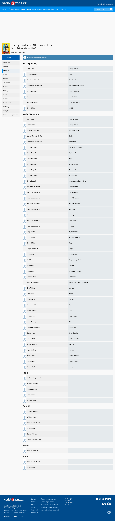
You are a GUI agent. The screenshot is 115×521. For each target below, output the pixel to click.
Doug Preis (31, 361)
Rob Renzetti (31, 400)
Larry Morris (31, 125)
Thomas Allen (32, 74)
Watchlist (54, 9)
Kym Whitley (31, 350)
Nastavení (68, 504)
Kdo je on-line (69, 502)
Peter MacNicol (32, 102)
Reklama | (7, 513)
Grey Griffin (31, 108)
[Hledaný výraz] (103, 9)
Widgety (5, 111)
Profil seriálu (14, 52)
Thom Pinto (31, 316)
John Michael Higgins (35, 85)
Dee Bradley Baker (33, 327)
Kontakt (18, 513)
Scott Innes (31, 355)
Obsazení (6, 71)
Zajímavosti (7, 83)
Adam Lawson (32, 344)
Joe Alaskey (31, 322)
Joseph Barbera (32, 411)
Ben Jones (31, 395)
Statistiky (6, 107)
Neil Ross (30, 260)
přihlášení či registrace (105, 4)
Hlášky (5, 75)
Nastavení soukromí (21, 511)
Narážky (5, 79)
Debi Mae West (32, 305)
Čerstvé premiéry (47, 502)
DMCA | (13, 513)
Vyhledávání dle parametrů (50, 510)
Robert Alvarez (32, 389)
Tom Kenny (31, 299)
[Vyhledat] (111, 9)
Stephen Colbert (33, 80)
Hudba (39, 9)
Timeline (63, 9)
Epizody (5, 67)
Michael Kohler (32, 451)
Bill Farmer (31, 339)
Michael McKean (33, 282)
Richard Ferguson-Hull (35, 378)
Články (11, 9)
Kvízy (34, 9)
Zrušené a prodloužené (49, 507)
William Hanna (32, 417)
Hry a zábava (26, 9)
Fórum (17, 9)
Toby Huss (30, 294)
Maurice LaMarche (33, 97)
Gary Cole (30, 69)
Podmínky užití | (9, 511)
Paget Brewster (32, 249)
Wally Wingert (32, 310)
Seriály (4, 9)
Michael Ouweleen (33, 423)
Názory (5, 91)
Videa (5, 95)
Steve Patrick (32, 434)
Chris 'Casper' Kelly (34, 439)
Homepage (68, 499)
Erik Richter (31, 288)
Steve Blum (31, 333)
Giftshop (67, 501)
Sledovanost (7, 103)
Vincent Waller (32, 383)
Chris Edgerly (32, 91)
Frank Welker (31, 277)
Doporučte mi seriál (48, 499)
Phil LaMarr (31, 254)
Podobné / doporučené (11, 115)
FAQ (23, 513)
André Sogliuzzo (33, 367)
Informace (6, 63)
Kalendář (46, 9)
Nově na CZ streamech (49, 504)
